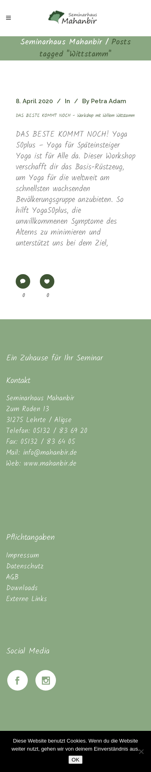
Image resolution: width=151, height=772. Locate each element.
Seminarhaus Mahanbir (61, 42)
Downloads (22, 588)
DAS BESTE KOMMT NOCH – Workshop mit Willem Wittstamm (75, 115)
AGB (12, 577)
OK (75, 760)
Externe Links (26, 599)
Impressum (22, 555)
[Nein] (141, 751)
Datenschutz (24, 566)
